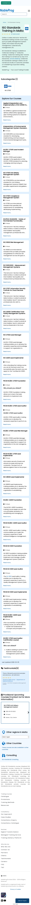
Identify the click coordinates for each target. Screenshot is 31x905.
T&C (2, 867)
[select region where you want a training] (15, 736)
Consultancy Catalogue (10, 823)
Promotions (5, 799)
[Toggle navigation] (29, 10)
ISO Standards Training (14, 22)
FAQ (2, 864)
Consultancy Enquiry (9, 820)
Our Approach (6, 814)
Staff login (15, 904)
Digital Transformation (10, 832)
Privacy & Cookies (15, 889)
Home (4, 22)
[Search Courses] (14, 14)
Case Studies (6, 817)
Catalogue (5, 796)
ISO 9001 (9, 576)
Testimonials (6, 858)
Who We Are (5, 847)
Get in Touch (22, 901)
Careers (4, 861)
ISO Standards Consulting (10, 759)
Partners (4, 853)
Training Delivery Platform (11, 838)
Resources (5, 805)
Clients (3, 856)
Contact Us (6, 3)
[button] (28, 712)
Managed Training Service (11, 835)
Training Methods (7, 802)
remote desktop (15, 59)
